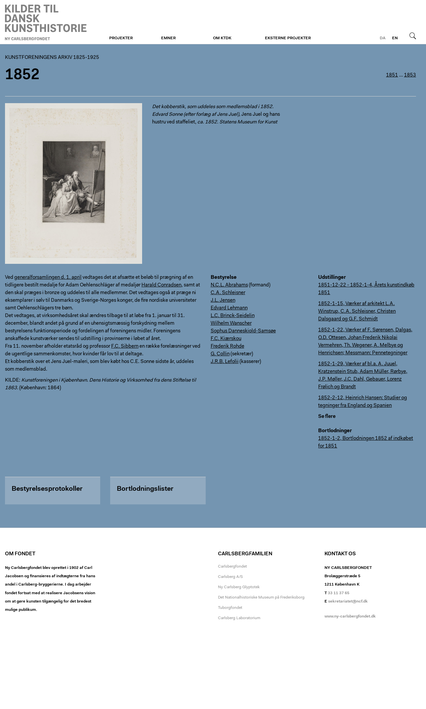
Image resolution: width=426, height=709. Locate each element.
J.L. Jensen (223, 300)
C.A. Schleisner (228, 292)
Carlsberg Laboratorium (239, 618)
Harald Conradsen (161, 285)
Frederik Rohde (227, 346)
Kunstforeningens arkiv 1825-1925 (52, 57)
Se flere (326, 416)
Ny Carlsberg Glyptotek (239, 587)
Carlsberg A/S (230, 577)
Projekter (121, 38)
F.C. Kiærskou (226, 338)
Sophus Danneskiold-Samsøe (243, 331)
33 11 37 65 (338, 593)
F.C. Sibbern (124, 346)
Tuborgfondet (230, 608)
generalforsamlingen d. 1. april (48, 277)
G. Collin (220, 354)
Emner (168, 38)
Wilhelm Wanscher (231, 323)
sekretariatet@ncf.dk (348, 602)
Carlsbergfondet (232, 567)
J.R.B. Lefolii (225, 361)
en (395, 38)
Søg (412, 35)
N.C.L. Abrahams (229, 285)
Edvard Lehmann (229, 308)
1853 (410, 75)
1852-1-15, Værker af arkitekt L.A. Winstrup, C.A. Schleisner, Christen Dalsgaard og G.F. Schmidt (357, 311)
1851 (392, 75)
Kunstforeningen (46, 22)
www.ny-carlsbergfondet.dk (350, 617)
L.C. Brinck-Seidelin (233, 315)
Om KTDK (222, 38)
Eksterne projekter (288, 38)
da (382, 38)
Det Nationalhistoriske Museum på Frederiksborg (261, 598)
